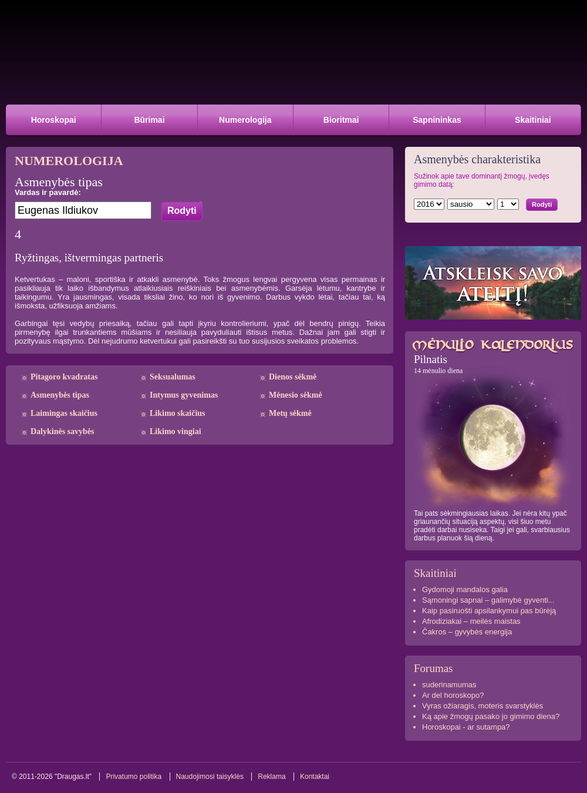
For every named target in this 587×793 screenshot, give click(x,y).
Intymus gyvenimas (184, 395)
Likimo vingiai (175, 431)
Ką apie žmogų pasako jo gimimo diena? (490, 716)
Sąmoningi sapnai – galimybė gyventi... (488, 600)
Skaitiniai (533, 120)
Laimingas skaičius (64, 413)
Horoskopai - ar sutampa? (466, 727)
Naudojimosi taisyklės (210, 776)
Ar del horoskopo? (453, 695)
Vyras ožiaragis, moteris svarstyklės (482, 705)
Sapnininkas (437, 120)
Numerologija (245, 120)
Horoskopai (53, 120)
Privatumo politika (133, 776)
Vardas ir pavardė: (48, 192)
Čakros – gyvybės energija (467, 631)
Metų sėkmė (290, 413)
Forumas (433, 668)
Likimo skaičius (177, 413)
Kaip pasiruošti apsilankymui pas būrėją (489, 610)
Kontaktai (314, 776)
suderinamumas (449, 684)
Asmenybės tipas (60, 395)
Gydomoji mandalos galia (465, 589)
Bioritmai (341, 120)
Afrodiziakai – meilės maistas (471, 621)
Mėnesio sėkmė (295, 395)
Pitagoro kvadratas (64, 376)
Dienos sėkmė (292, 376)
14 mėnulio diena (438, 371)
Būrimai (149, 120)
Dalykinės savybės (63, 431)
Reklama (271, 776)
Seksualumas (172, 376)
